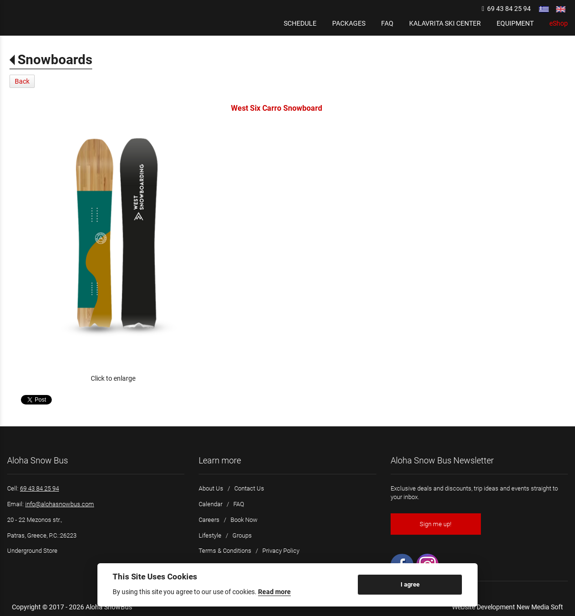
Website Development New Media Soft (507, 607)
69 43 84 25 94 (506, 8)
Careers (209, 519)
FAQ (238, 504)
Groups (242, 535)
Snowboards (55, 59)
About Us (211, 488)
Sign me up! (435, 524)
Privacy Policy (280, 550)
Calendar (210, 504)
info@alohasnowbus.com (59, 504)
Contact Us (249, 488)
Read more (274, 592)
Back (22, 81)
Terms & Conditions (225, 550)
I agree (410, 584)
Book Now (244, 519)
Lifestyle (210, 535)
